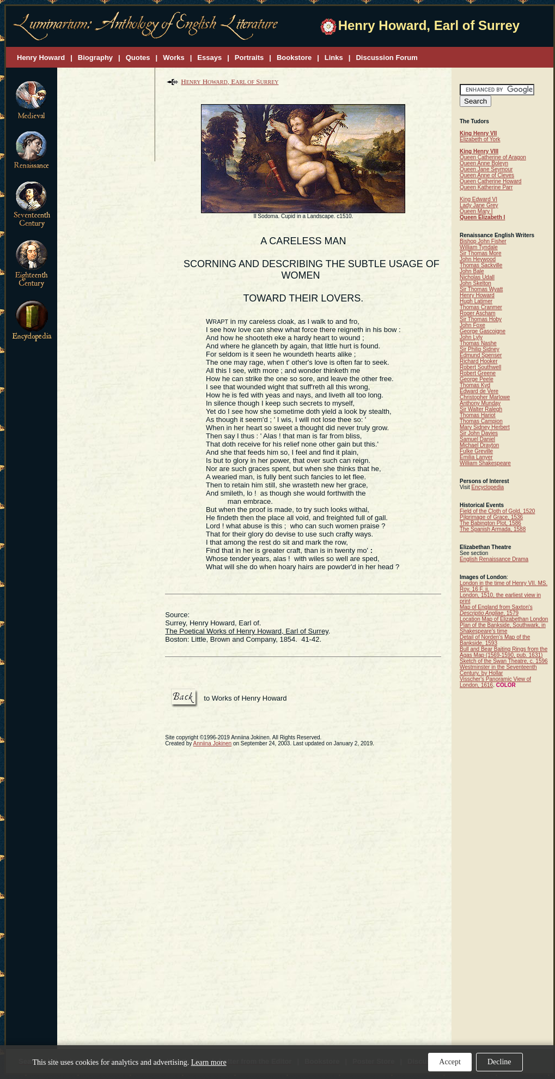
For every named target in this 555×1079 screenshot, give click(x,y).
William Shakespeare (485, 463)
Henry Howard (477, 295)
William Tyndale (479, 247)
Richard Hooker (478, 361)
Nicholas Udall (477, 277)
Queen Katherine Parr (486, 187)
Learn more (209, 1062)
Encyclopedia (488, 487)
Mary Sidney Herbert (485, 427)
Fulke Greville (476, 451)
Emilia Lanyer (476, 457)
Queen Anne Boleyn (484, 163)
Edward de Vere (479, 391)
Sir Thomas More (481, 253)
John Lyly (471, 337)
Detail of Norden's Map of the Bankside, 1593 (495, 640)
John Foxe (472, 325)
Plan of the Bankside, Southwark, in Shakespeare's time (503, 628)
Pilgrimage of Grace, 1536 (491, 517)
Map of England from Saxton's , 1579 (496, 610)
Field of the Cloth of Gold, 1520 (497, 511)
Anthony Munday (480, 403)
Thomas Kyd (475, 385)
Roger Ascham (478, 313)
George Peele (476, 379)
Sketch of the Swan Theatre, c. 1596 (504, 661)
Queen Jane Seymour (486, 169)
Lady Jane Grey (479, 205)
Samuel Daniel (477, 439)
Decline (499, 1062)
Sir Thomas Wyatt (481, 289)
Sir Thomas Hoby (481, 319)
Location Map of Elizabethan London (504, 619)
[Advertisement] (106, 115)
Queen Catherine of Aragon (493, 157)
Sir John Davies (479, 433)
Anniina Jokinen (212, 743)
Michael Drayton (479, 445)
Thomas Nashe (478, 343)
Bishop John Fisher (483, 241)
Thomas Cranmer (481, 307)
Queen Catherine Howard (490, 181)
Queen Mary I (476, 211)
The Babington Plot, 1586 (490, 523)
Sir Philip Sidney (479, 349)
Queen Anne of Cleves (487, 175)
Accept (450, 1062)
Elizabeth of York (480, 139)
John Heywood (478, 259)
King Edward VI (478, 199)
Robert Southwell (480, 367)
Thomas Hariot (478, 415)
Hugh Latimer (476, 301)
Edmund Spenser (481, 355)
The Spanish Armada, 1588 (493, 529)
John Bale (472, 271)
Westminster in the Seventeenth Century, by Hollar (498, 670)
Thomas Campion (481, 421)
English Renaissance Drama (494, 559)
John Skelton (475, 283)
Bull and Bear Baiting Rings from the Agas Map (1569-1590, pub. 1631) (503, 652)
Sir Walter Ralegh (481, 409)
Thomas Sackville (481, 265)
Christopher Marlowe (485, 397)
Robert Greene (478, 373)
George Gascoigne (482, 331)
